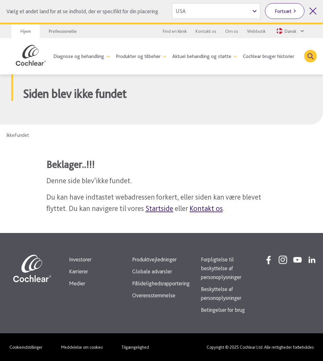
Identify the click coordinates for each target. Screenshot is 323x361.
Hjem (25, 31)
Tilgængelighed (135, 347)
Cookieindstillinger (25, 347)
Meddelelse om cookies (82, 347)
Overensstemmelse (153, 295)
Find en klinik (175, 31)
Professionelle (63, 31)
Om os (231, 31)
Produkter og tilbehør (138, 56)
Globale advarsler (152, 271)
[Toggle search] (310, 56)
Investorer (80, 259)
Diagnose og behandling (78, 56)
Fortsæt (283, 11)
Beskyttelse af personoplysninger (221, 293)
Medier (77, 283)
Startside (159, 208)
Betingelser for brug (223, 309)
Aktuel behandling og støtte (201, 56)
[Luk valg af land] (313, 11)
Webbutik (256, 31)
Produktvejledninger (154, 259)
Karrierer (78, 271)
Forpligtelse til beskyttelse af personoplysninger (221, 268)
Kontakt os (206, 31)
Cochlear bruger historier (268, 56)
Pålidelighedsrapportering (161, 283)
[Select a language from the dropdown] (291, 31)
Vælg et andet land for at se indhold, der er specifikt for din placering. (82, 11)
